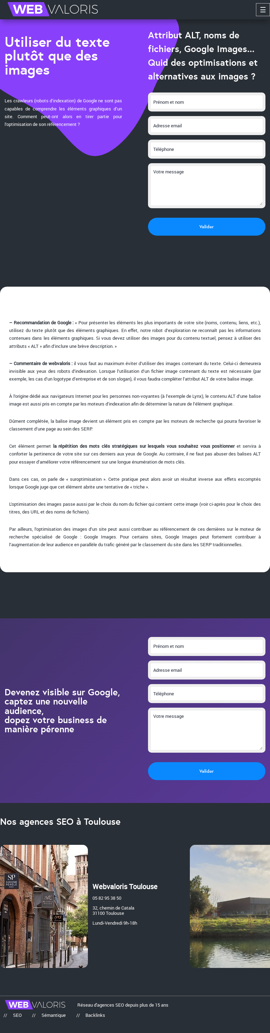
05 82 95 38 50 (106, 898)
